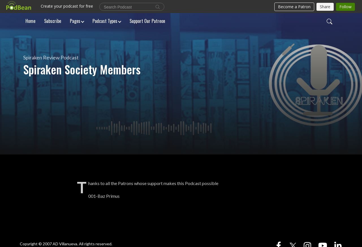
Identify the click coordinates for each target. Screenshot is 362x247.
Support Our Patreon (147, 21)
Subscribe (52, 21)
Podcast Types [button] (104, 21)
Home (30, 21)
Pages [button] (75, 21)
